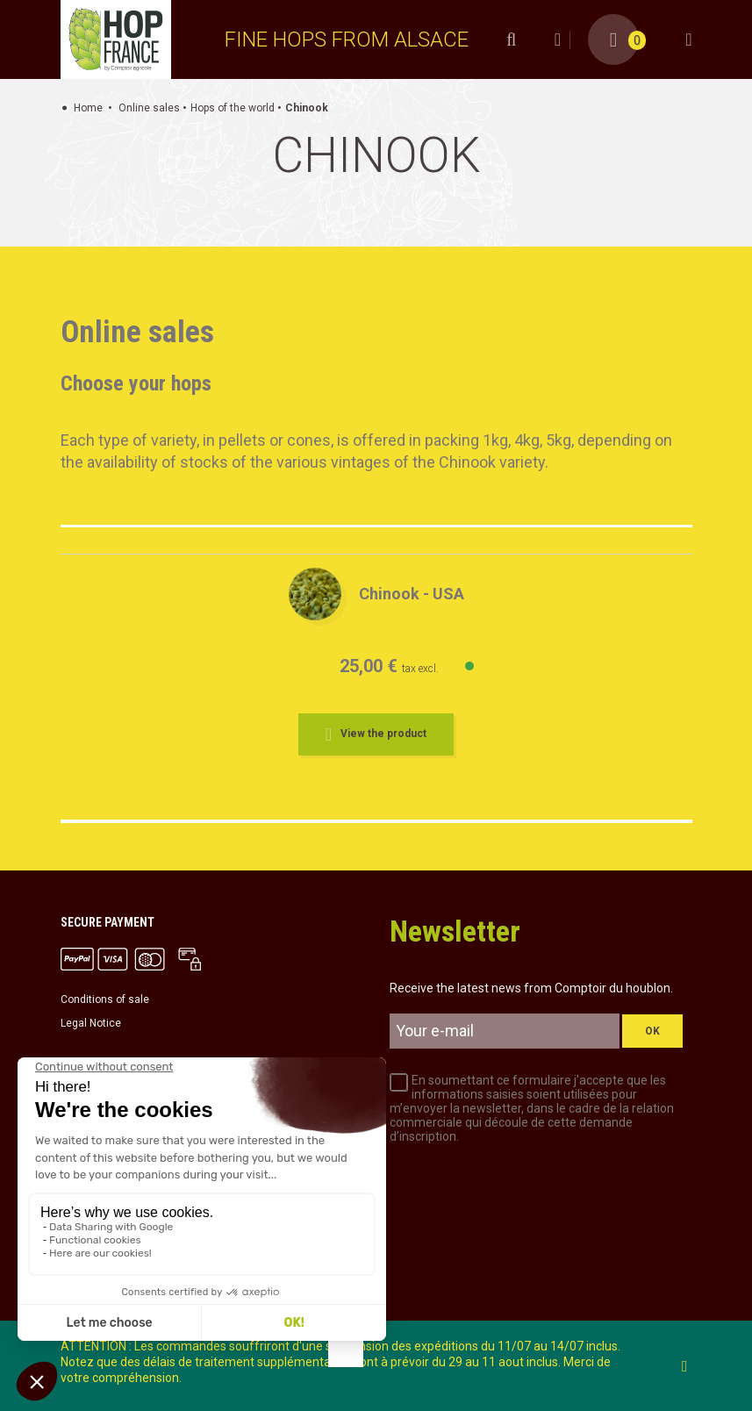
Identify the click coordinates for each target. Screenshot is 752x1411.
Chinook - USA (411, 593)
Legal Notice (91, 1023)
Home (88, 108)
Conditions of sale (105, 999)
